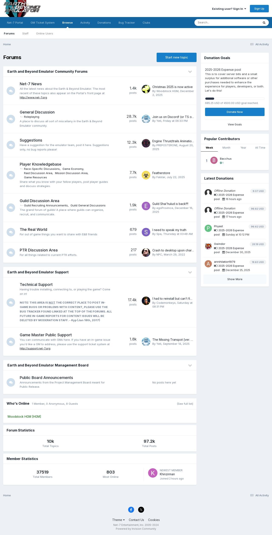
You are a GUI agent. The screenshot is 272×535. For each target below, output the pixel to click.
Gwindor (219, 244)
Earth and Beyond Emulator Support (38, 272)
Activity (85, 22)
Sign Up (259, 8)
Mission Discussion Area (71, 173)
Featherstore (161, 173)
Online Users (44, 33)
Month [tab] (226, 147)
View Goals (235, 124)
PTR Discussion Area (39, 250)
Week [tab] (209, 147)
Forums (9, 33)
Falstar (160, 177)
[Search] (215, 22)
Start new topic (176, 57)
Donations (104, 22)
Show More (234, 279)
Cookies (154, 520)
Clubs (146, 22)
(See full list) (185, 403)
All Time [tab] (260, 147)
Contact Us (136, 520)
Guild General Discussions (88, 205)
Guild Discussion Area (39, 201)
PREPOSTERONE (166, 145)
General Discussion (37, 112)
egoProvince (164, 208)
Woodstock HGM (167, 91)
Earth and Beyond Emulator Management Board (47, 365)
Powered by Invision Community (136, 528)
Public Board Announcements (46, 377)
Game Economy (72, 168)
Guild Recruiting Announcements (46, 205)
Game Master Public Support (46, 335)
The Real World (33, 229)
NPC (159, 254)
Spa (159, 234)
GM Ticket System (43, 22)
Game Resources (35, 177)
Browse (67, 24)
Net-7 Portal (15, 22)
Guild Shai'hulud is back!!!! (170, 204)
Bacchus (226, 158)
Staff (25, 33)
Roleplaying (31, 116)
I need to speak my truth (169, 230)
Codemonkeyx (166, 302)
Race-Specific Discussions (42, 168)
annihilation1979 (224, 261)
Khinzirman (167, 474)
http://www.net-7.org (33, 97)
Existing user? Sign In (229, 8)
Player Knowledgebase (40, 164)
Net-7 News (31, 84)
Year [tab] (243, 147)
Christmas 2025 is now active (172, 87)
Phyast (218, 226)
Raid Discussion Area (38, 173)
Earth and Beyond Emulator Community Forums (47, 71)
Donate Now (235, 112)
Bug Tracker (127, 22)
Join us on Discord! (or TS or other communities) (186, 117)
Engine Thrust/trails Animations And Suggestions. (186, 141)
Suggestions (31, 140)
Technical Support (36, 284)
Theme (118, 520)
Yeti (158, 120)
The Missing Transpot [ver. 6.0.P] (175, 339)
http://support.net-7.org (35, 348)
